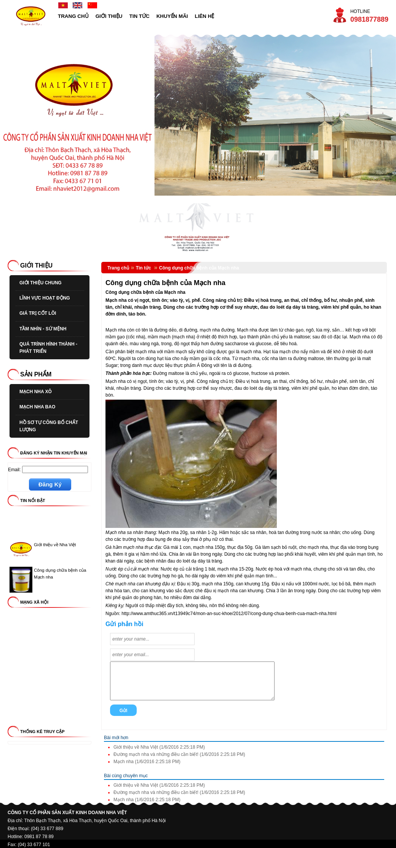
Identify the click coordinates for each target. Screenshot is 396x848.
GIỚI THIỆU (109, 16)
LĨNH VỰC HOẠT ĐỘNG (44, 298)
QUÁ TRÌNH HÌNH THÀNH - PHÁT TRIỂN (48, 347)
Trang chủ (118, 268)
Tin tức (144, 268)
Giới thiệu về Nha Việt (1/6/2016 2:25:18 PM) (159, 747)
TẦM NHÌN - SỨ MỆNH (42, 329)
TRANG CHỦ (73, 16)
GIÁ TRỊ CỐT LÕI (37, 313)
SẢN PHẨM (35, 374)
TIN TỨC (139, 16)
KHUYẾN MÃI (172, 16)
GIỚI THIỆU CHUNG (40, 282)
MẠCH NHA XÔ (35, 391)
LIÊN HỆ (204, 16)
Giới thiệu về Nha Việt (55, 546)
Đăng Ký (50, 484)
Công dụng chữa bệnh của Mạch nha (199, 268)
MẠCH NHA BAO (37, 407)
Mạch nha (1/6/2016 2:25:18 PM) (146, 761)
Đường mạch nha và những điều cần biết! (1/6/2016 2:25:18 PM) (179, 754)
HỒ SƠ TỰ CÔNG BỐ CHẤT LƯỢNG (48, 426)
